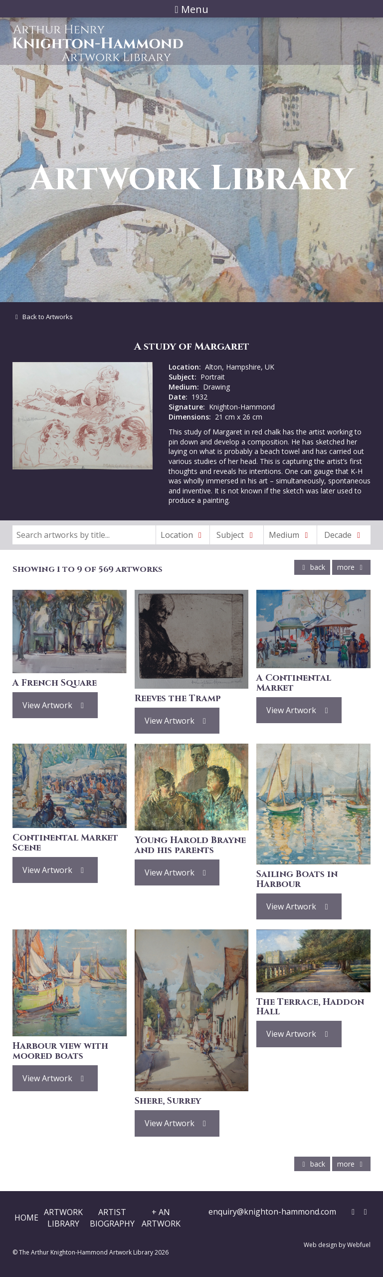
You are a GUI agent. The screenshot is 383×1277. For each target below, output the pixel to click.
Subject (236, 534)
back (312, 567)
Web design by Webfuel (337, 1245)
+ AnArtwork (161, 1218)
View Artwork (55, 705)
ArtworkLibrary (63, 1218)
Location (183, 534)
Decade (344, 534)
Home (26, 1217)
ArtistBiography (112, 1218)
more (351, 567)
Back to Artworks (42, 316)
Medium (290, 534)
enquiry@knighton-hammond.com (272, 1211)
